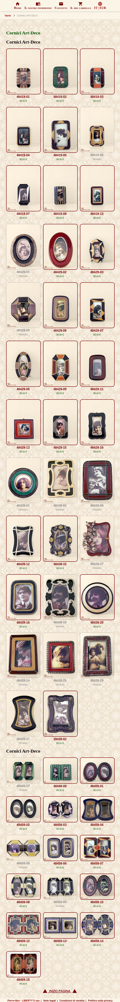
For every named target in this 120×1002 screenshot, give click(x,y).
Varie (8, 15)
